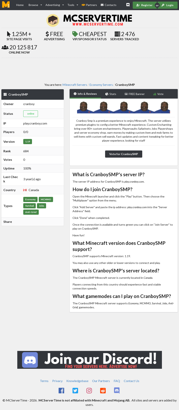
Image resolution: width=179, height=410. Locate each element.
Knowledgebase (77, 381)
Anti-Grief (31, 212)
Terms (44, 381)
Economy (30, 199)
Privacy (57, 381)
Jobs (41, 205)
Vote (158, 94)
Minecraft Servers (74, 84)
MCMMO (46, 199)
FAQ (117, 381)
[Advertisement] (89, 70)
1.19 (27, 141)
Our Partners (101, 381)
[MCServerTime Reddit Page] (103, 390)
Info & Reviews (85, 93)
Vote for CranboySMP (123, 154)
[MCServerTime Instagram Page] (89, 390)
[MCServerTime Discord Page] (117, 390)
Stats (110, 94)
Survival (29, 205)
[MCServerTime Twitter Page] (76, 390)
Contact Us (131, 381)
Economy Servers (101, 84)
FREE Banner (135, 94)
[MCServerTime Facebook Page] (62, 390)
